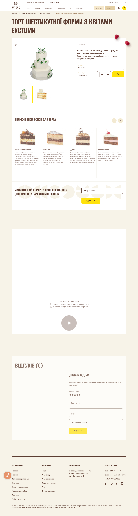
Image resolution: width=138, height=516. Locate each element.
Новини (15, 475)
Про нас (15, 471)
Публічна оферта (18, 499)
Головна (14, 13)
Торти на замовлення (28, 13)
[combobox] (100, 67)
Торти (28, 8)
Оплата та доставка (20, 487)
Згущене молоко (61, 8)
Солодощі (37, 8)
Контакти (15, 495)
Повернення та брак (20, 491)
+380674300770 (115, 471)
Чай (70, 8)
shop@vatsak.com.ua (118, 475)
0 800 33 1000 (54, 3)
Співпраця (16, 483)
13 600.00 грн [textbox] (83, 75)
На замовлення (80, 8)
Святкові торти (45, 13)
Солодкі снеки (48, 8)
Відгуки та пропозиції (20, 479)
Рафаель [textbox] (81, 67)
